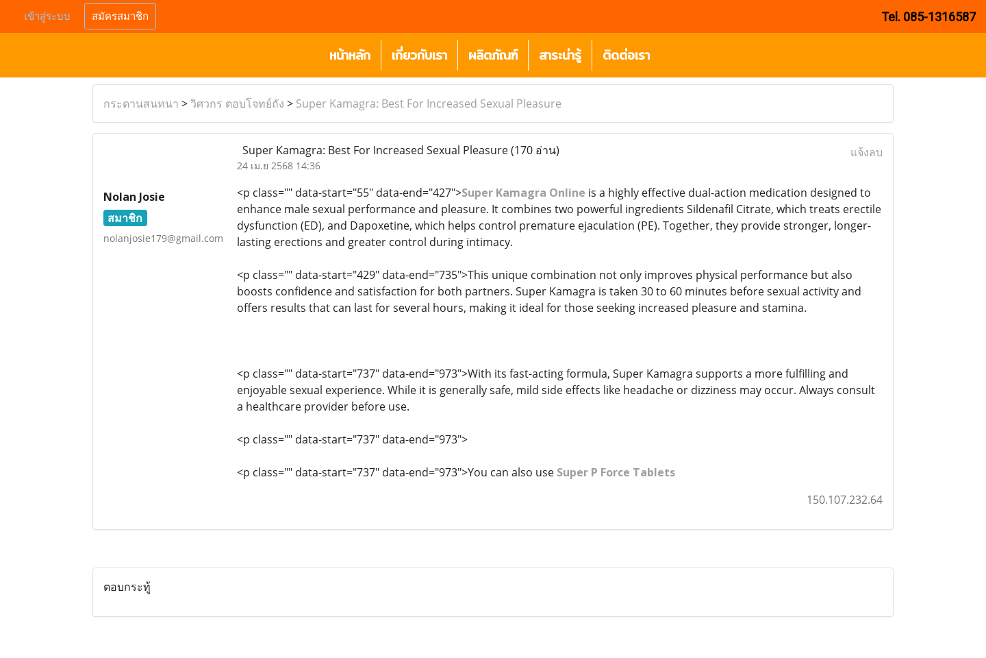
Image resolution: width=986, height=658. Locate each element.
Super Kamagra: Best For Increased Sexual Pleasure (428, 103)
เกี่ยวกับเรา (419, 55)
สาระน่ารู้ (560, 55)
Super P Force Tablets (616, 472)
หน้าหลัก (349, 55)
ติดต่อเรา (626, 55)
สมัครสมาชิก (120, 16)
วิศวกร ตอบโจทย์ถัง (237, 103)
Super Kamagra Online (523, 192)
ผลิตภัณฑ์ (493, 55)
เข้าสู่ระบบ (47, 16)
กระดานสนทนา (141, 103)
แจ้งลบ (866, 152)
